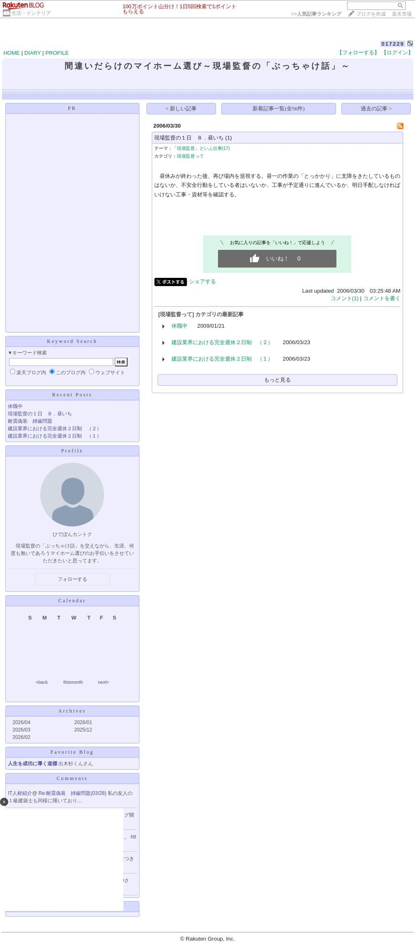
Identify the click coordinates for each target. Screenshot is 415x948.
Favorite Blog (72, 752)
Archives (72, 711)
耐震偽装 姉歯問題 (30, 421)
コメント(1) (345, 298)
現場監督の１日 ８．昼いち (40, 414)
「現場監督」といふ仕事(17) (201, 148)
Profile (72, 451)
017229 (392, 44)
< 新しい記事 (181, 108)
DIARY (32, 53)
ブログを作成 (371, 14)
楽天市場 (402, 14)
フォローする (72, 579)
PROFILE (57, 53)
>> (316, 14)
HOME (11, 53)
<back (42, 682)
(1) (228, 138)
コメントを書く (382, 298)
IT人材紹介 (20, 793)
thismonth (73, 682)
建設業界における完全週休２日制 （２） (55, 428)
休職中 (15, 406)
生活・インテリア (31, 13)
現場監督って (190, 156)
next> (103, 682)
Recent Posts (72, 395)
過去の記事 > (376, 108)
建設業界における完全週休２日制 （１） (55, 436)
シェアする (202, 281)
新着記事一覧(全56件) (278, 108)
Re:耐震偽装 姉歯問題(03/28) (73, 793)
